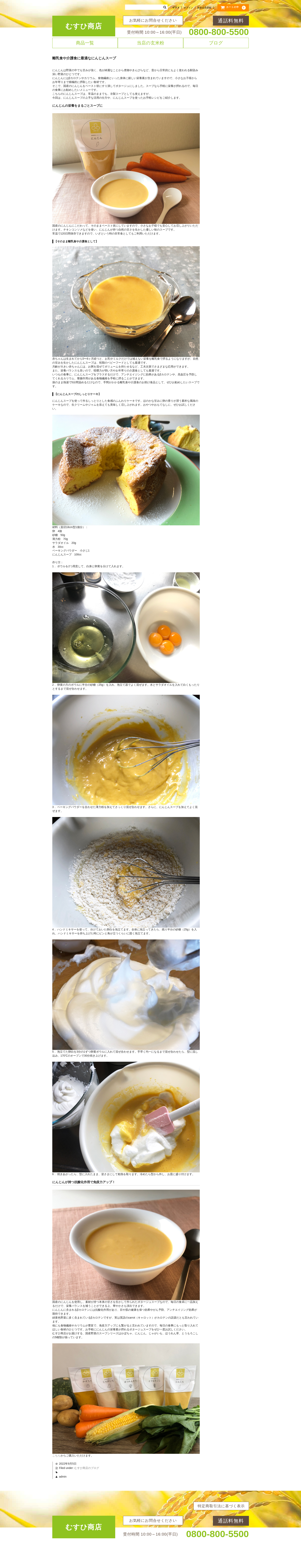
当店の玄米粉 (150, 42)
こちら (56, 1455)
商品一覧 (85, 42)
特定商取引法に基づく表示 (221, 1506)
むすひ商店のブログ (86, 1468)
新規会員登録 (204, 7)
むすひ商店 (83, 26)
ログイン (188, 7)
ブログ (216, 42)
